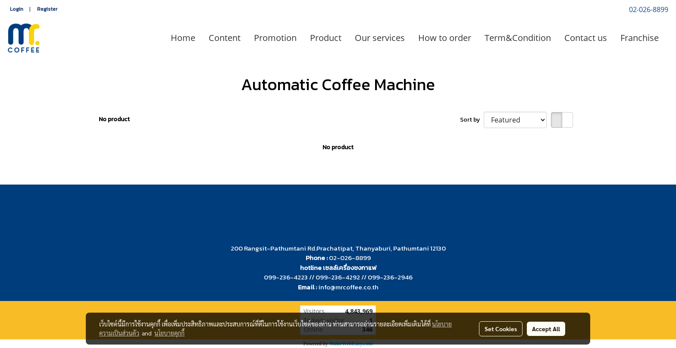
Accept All (546, 328)
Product (325, 38)
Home (183, 38)
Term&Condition (518, 38)
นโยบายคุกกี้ (169, 333)
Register (47, 9)
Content (225, 38)
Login (16, 9)
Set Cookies (501, 328)
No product (114, 119)
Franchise (639, 38)
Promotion (275, 38)
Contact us (585, 38)
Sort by (472, 119)
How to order (444, 38)
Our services (380, 38)
